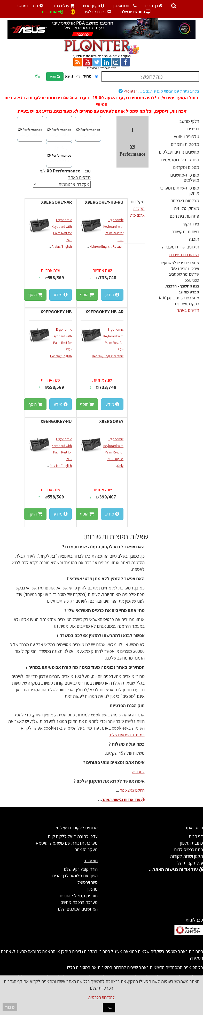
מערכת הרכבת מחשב (79, 902)
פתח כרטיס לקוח (188, 849)
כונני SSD (192, 280)
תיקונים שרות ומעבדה (180, 247)
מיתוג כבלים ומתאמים (180, 160)
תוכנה (194, 239)
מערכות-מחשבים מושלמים (184, 177)
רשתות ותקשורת (185, 231)
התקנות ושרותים (187, 304)
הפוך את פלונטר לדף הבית (75, 875)
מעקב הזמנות (86, 849)
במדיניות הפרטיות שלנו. (127, 735)
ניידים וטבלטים (98, 11)
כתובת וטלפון (125, 6)
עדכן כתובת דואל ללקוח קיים (73, 836)
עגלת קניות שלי (189, 863)
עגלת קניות (63, 6)
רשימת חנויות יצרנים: (184, 254)
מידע (112, 295)
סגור (10, 1007)
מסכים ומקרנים (186, 167)
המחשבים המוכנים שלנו (78, 909)
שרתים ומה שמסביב (184, 274)
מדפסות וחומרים (185, 144)
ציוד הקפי (191, 224)
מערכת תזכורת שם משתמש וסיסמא (67, 843)
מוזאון (92, 889)
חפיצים (193, 129)
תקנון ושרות (93, 6)
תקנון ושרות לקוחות (186, 856)
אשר (109, 1008)
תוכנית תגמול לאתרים (79, 896)
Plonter (159, 91)
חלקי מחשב (189, 121)
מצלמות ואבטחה (185, 200)
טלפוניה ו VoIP (186, 136)
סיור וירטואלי (87, 882)
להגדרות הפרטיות (101, 997)
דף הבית (154, 6)
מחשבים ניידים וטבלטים (179, 152)
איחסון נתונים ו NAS (184, 268)
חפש (55, 76)
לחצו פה (138, 772)
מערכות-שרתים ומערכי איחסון (179, 190)
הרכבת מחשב (30, 6)
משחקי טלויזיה (186, 208)
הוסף (87, 295)
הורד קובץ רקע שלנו (81, 869)
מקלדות (137, 201)
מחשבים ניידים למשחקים (180, 262)
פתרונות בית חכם (184, 216)
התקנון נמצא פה (132, 790)
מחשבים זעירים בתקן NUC (179, 298)
